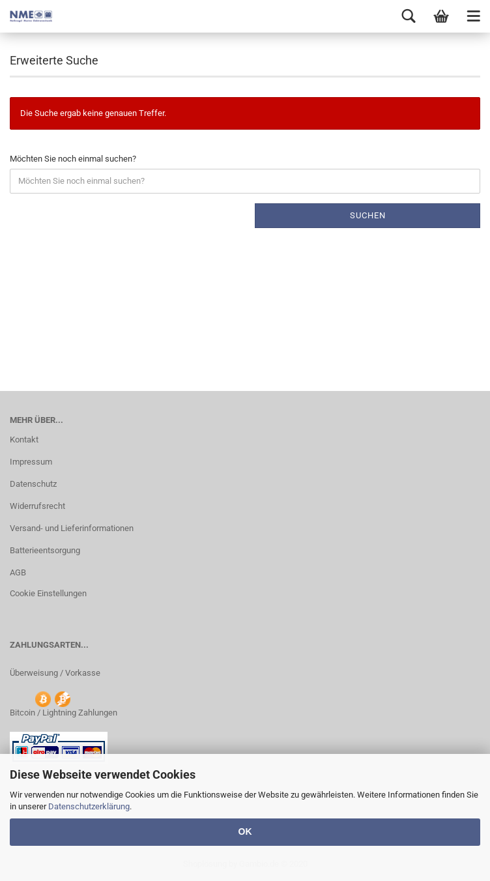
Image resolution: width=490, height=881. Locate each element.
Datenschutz (33, 484)
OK (245, 831)
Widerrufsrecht (37, 506)
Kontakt (24, 439)
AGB (18, 572)
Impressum (31, 462)
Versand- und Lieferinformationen (72, 528)
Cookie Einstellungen (48, 593)
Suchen (368, 215)
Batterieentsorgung (45, 550)
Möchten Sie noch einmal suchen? (73, 159)
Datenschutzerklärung (89, 806)
